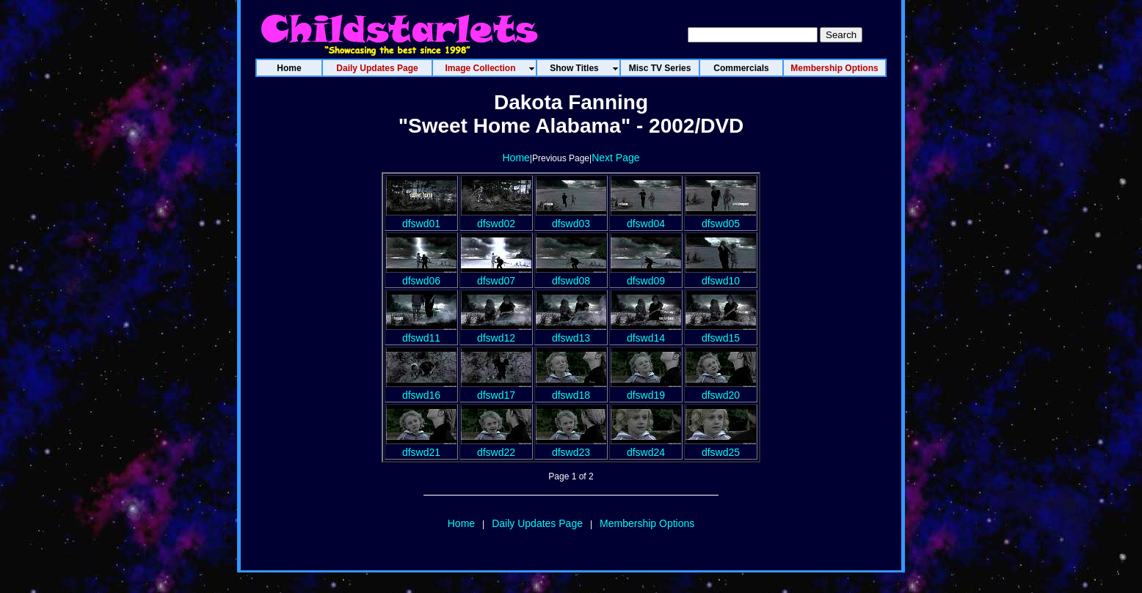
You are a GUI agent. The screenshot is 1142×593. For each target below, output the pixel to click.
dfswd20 (720, 389)
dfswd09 (646, 275)
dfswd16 (421, 389)
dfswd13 (571, 332)
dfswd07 (496, 275)
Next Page (615, 157)
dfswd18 (571, 389)
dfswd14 (646, 332)
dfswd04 (646, 217)
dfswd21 (421, 446)
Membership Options (647, 523)
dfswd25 (720, 446)
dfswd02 (496, 217)
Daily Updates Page (537, 523)
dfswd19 (646, 389)
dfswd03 (571, 217)
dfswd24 (646, 446)
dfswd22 (496, 446)
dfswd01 (421, 217)
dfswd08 (571, 275)
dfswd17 (496, 389)
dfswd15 (720, 332)
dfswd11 (421, 332)
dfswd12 (496, 332)
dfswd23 (571, 446)
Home (515, 157)
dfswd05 (720, 217)
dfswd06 (421, 275)
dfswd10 (720, 275)
